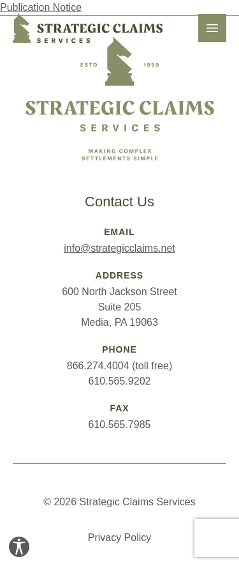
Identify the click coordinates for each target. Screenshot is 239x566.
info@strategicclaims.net (119, 248)
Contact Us (119, 202)
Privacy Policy (120, 537)
